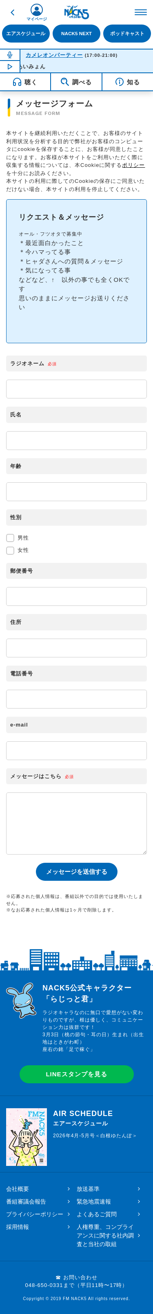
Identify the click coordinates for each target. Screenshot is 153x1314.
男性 (17, 538)
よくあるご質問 (97, 1214)
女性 (17, 551)
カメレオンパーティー (54, 55)
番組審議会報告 (26, 1201)
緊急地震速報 (94, 1201)
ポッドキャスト (127, 33)
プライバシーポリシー (34, 1214)
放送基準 (88, 1189)
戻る (12, 12)
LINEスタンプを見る (76, 1074)
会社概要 (17, 1189)
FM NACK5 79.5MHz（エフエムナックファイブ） (76, 12)
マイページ (37, 19)
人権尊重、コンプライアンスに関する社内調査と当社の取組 (105, 1235)
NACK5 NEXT (76, 33)
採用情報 (17, 1227)
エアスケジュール (25, 33)
